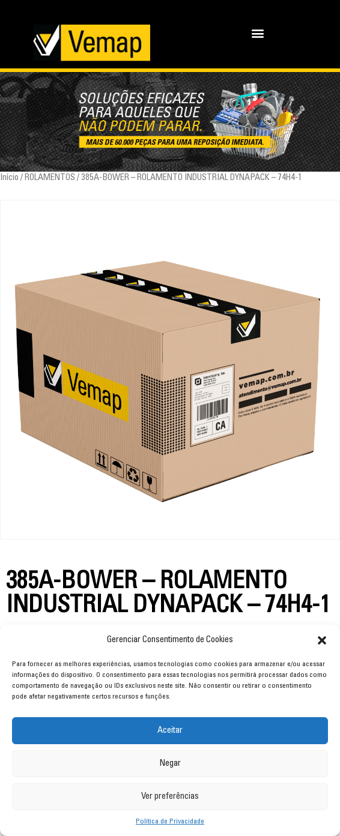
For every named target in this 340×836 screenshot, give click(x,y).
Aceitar (170, 730)
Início (9, 177)
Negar (170, 763)
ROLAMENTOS (50, 177)
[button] (322, 640)
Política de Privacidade (170, 821)
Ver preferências (170, 796)
